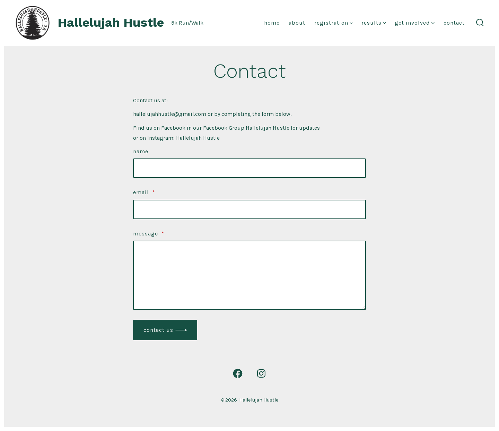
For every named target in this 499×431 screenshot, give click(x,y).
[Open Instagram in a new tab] (261, 373)
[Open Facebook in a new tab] (238, 373)
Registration (333, 22)
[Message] (249, 275)
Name (140, 151)
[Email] (249, 209)
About (297, 22)
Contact (454, 22)
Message (148, 233)
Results (373, 22)
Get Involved (415, 22)
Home (272, 22)
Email (144, 192)
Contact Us (158, 330)
